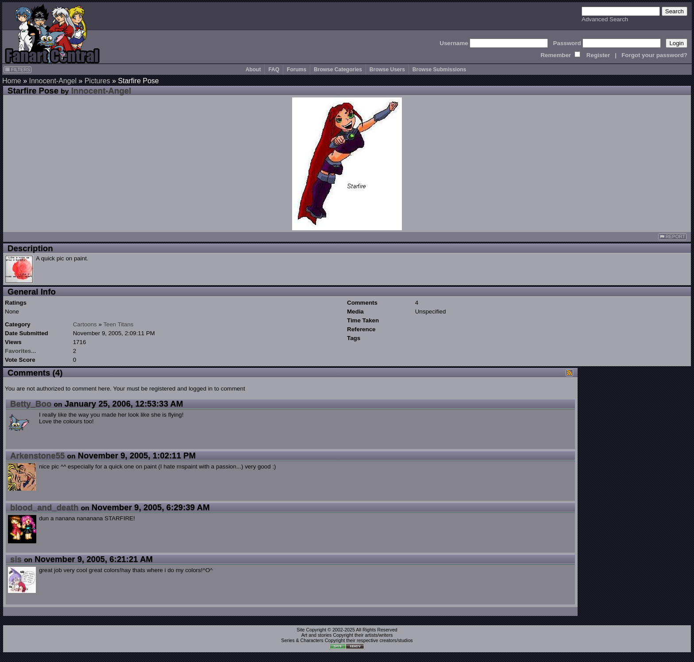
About (253, 69)
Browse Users (387, 69)
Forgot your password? (654, 55)
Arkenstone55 (37, 455)
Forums (296, 69)
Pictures (97, 81)
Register (598, 55)
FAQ (273, 69)
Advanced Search (605, 19)
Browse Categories (338, 69)
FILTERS (17, 69)
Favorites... (20, 351)
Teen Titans (118, 324)
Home (11, 81)
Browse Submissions (439, 69)
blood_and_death (44, 507)
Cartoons (85, 324)
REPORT (672, 237)
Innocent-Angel (53, 81)
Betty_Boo (30, 403)
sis (16, 559)
